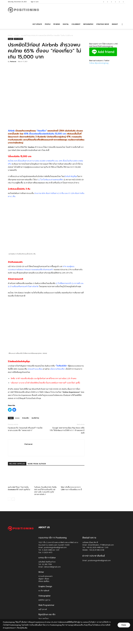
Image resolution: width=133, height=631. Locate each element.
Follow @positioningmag (98, 63)
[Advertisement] (46, 120)
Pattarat (13, 61)
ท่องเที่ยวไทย (35, 418)
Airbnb (17, 418)
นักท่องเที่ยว (25, 418)
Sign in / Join (35, 2)
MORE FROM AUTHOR (37, 464)
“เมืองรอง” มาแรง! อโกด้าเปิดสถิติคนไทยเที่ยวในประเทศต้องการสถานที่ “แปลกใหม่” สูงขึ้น (45, 383)
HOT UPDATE (37, 24)
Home (10, 35)
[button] (122, 24)
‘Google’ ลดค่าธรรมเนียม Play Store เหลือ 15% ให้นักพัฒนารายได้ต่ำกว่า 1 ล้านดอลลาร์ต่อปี (67, 430)
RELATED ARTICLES (17, 464)
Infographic (88, 24)
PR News (56, 24)
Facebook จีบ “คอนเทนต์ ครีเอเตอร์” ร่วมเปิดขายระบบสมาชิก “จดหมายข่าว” (25, 429)
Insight (115, 24)
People (47, 24)
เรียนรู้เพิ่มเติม (22, 628)
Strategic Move (102, 24)
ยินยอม (123, 625)
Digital (66, 24)
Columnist (76, 24)
